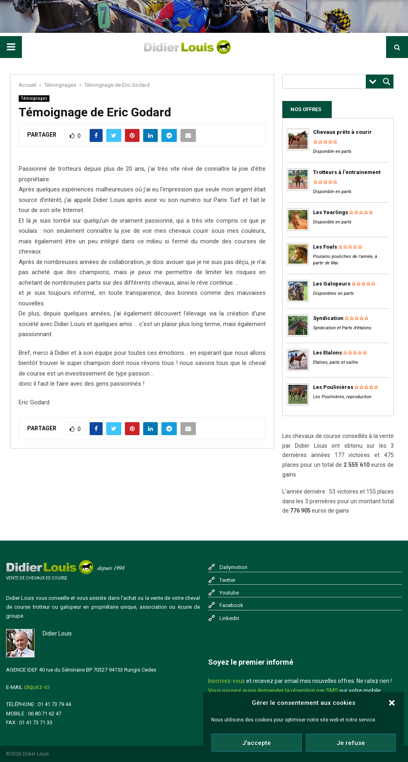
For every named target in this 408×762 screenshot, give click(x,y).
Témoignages (34, 98)
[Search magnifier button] (386, 81)
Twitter (227, 580)
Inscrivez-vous (226, 681)
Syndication (328, 318)
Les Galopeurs (331, 284)
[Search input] (326, 81)
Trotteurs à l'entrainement (346, 172)
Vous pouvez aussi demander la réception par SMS (273, 690)
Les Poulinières (333, 387)
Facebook (231, 605)
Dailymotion (233, 567)
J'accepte (256, 743)
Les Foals (325, 247)
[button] (392, 703)
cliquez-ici (36, 687)
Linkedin (229, 618)
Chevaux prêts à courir (342, 132)
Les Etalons (327, 353)
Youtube (229, 593)
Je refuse (351, 743)
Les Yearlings (330, 212)
